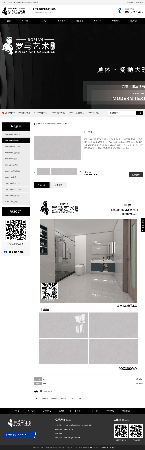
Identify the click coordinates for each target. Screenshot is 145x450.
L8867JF (80, 399)
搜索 (139, 113)
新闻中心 (61, 21)
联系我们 (139, 2)
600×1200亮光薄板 (12, 196)
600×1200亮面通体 (12, 171)
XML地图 (111, 448)
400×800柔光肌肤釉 (23, 113)
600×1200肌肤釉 (11, 165)
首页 (9, 21)
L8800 (45, 383)
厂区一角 (98, 21)
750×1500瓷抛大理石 (13, 189)
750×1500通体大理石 (13, 183)
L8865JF (63, 399)
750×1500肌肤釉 (11, 202)
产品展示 (43, 21)
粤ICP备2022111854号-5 (99, 448)
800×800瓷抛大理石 (76, 113)
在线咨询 (136, 174)
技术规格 (58, 185)
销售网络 (116, 21)
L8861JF (37, 399)
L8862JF (45, 399)
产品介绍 (41, 185)
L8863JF (54, 399)
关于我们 (130, 2)
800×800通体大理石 (58, 113)
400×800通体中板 (40, 113)
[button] (69, 106)
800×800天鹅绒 (93, 113)
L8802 (45, 379)
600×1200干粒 (10, 177)
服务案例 (79, 21)
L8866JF (72, 399)
